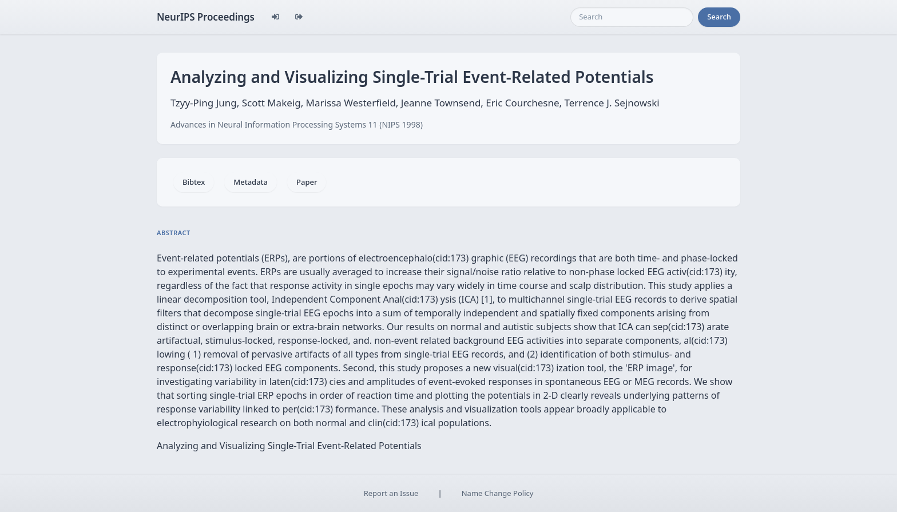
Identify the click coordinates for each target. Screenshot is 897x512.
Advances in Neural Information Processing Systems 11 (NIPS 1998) (296, 124)
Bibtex (193, 182)
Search (719, 16)
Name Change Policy (498, 493)
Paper (306, 182)
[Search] (631, 17)
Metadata (250, 182)
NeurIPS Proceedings (206, 16)
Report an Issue (391, 493)
